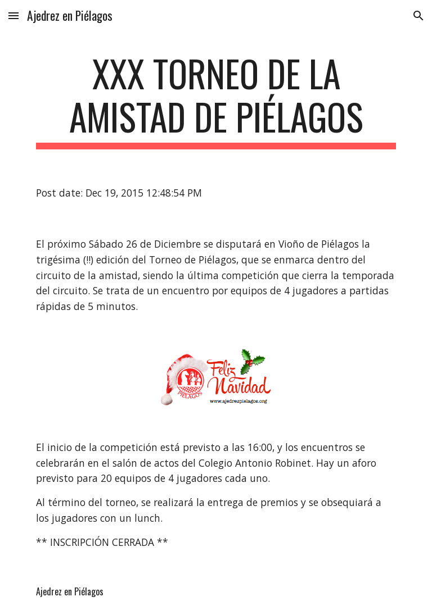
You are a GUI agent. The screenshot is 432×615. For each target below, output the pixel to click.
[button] (13, 15)
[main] (216, 100)
